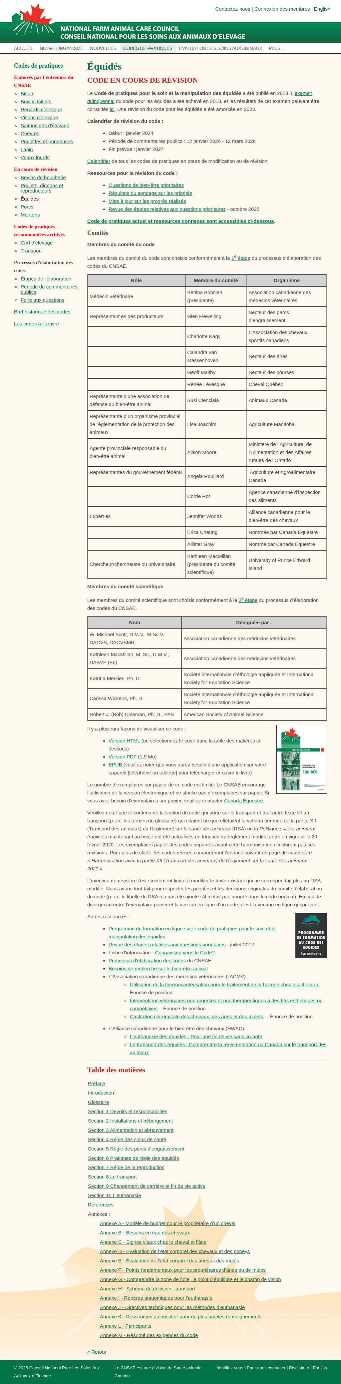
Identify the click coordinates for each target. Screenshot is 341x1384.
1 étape (240, 258)
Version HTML (124, 740)
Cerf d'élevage (37, 242)
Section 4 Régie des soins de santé (127, 1139)
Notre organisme (61, 48)
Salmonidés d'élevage (45, 125)
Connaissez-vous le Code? (185, 952)
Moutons (30, 215)
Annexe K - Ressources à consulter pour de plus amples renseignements (180, 1316)
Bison (27, 93)
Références (101, 1204)
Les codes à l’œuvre (36, 323)
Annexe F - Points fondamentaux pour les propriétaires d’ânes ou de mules (183, 1270)
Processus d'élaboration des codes (147, 960)
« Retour (97, 1352)
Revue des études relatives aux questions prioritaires (167, 209)
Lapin (27, 149)
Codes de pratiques (147, 48)
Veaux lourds (35, 157)
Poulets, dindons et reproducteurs (42, 188)
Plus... (276, 48)
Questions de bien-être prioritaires (146, 185)
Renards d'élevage (41, 109)
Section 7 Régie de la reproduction (126, 1167)
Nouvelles (103, 48)
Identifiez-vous (229, 1367)
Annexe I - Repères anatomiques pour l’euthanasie (156, 1298)
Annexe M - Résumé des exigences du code (149, 1335)
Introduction (101, 1093)
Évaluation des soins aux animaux (220, 48)
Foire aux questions (42, 300)
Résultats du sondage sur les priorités (150, 193)
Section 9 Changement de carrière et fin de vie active (146, 1186)
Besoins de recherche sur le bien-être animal (158, 968)
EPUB (115, 764)
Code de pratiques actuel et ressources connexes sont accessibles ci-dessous (180, 221)
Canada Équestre (243, 800)
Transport (31, 250)
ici (112, 109)
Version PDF (123, 756)
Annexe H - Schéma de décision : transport (147, 1288)
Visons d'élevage (39, 117)
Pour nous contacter (266, 1367)
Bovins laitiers (36, 101)
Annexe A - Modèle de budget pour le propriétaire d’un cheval (167, 1223)
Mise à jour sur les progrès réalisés (147, 201)
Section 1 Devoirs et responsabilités (127, 1111)
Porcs (27, 207)
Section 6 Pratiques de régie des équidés (133, 1158)
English (322, 9)
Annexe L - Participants (126, 1326)
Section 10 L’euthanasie (114, 1195)
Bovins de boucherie (43, 177)
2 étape (247, 600)
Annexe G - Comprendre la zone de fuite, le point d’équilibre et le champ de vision (190, 1279)
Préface (96, 1083)
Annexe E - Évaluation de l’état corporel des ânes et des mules (169, 1260)
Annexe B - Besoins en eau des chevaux (145, 1232)
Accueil (23, 48)
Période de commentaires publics (49, 289)
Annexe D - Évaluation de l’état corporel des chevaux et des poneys (175, 1251)
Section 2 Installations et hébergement (130, 1121)
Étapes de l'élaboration (46, 278)
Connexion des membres (282, 9)
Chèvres (30, 133)
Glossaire (98, 1102)
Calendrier (98, 161)
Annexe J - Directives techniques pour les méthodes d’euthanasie (172, 1307)
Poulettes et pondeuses (47, 141)
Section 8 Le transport (112, 1176)
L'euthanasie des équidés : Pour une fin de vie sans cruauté (196, 1036)
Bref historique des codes (42, 311)
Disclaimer (299, 1367)
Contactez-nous (232, 9)
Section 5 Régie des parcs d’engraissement (136, 1149)
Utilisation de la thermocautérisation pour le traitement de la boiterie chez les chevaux (224, 984)
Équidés (30, 199)
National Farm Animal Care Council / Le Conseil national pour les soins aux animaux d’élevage (130, 21)
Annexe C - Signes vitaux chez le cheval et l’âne (153, 1242)
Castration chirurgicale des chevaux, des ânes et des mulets (196, 1016)
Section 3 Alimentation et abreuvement (130, 1130)
